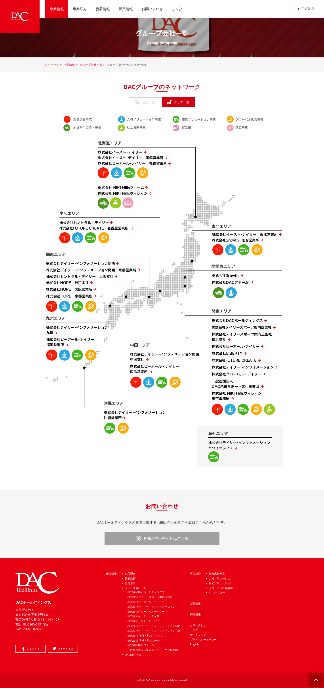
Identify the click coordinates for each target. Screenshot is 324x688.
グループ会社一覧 (90, 65)
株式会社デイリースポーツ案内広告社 (150, 597)
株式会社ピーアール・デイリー (146, 602)
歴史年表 (130, 583)
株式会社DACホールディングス (146, 592)
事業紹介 (80, 8)
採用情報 (126, 8)
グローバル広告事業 (221, 588)
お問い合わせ (152, 8)
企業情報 (57, 8)
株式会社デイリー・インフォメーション (151, 607)
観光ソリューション (221, 583)
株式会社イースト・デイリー (145, 616)
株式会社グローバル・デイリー (146, 611)
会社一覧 (145, 102)
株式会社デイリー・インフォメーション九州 (154, 631)
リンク (177, 8)
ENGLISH (309, 8)
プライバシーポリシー (203, 639)
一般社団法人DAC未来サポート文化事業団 (153, 650)
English (194, 644)
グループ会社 (217, 593)
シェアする (33, 648)
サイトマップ (198, 635)
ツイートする (65, 648)
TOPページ (52, 65)
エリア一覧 (178, 102)
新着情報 (103, 8)
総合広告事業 (217, 573)
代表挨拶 (130, 578)
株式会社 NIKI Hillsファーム (144, 640)
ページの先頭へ (316, 680)
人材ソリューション (221, 578)
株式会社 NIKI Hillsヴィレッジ (145, 635)
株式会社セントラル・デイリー (146, 621)
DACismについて (135, 655)
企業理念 (130, 573)
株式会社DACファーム (141, 645)
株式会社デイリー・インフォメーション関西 (154, 626)
